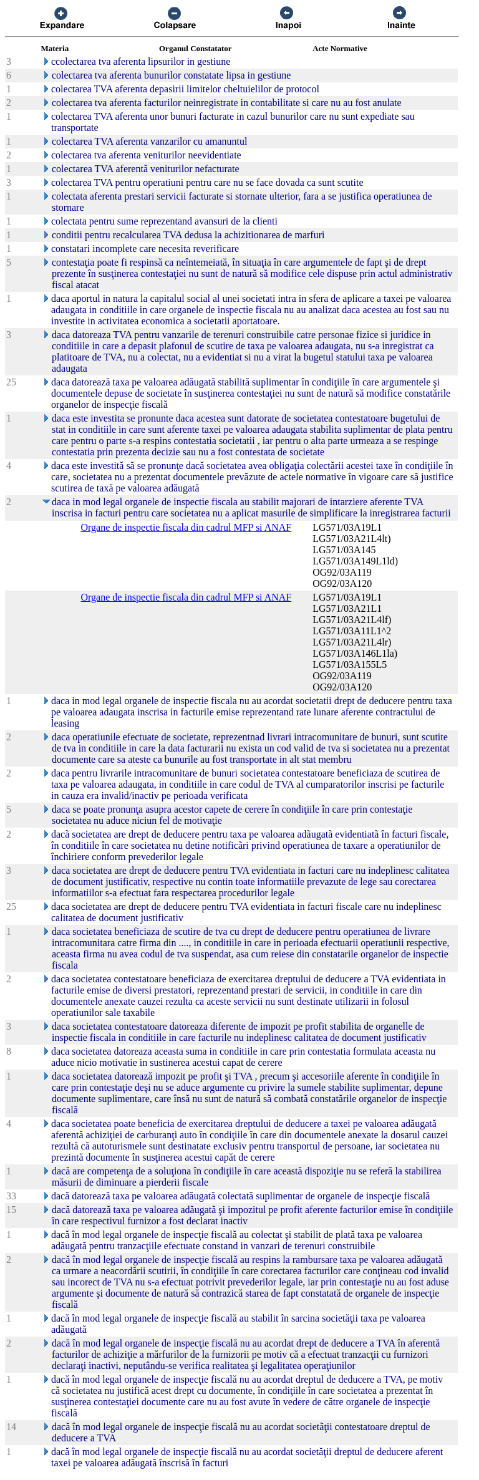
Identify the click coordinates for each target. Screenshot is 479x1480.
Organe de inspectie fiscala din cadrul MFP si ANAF (186, 527)
